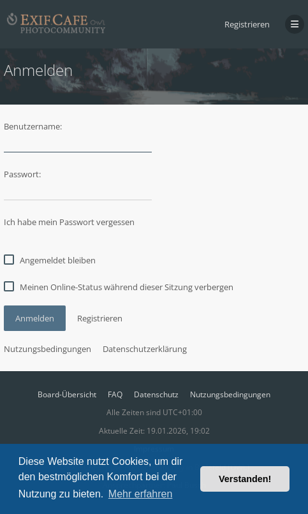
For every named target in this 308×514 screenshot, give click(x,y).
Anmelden (34, 318)
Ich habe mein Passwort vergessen (69, 222)
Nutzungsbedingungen (47, 349)
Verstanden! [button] (245, 479)
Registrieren (247, 24)
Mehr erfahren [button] (140, 493)
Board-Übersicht (67, 394)
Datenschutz (156, 394)
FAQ (115, 394)
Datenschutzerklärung (145, 349)
